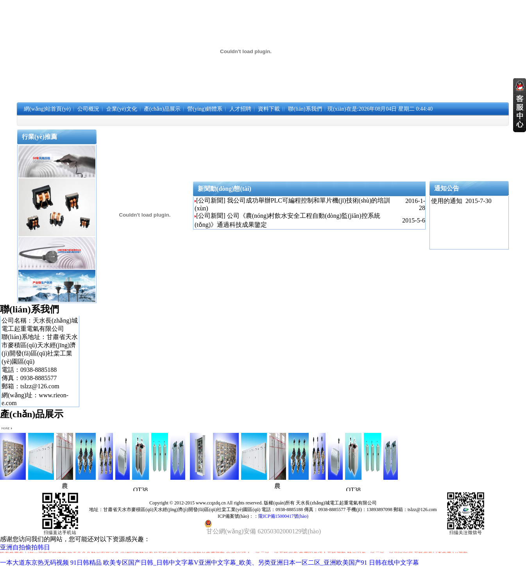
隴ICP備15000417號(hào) (283, 516)
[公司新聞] (210, 200)
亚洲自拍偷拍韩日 (25, 547)
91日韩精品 (86, 562)
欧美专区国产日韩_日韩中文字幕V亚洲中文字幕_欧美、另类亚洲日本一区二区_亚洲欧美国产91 (235, 562)
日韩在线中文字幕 (394, 562)
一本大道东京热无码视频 (34, 562)
